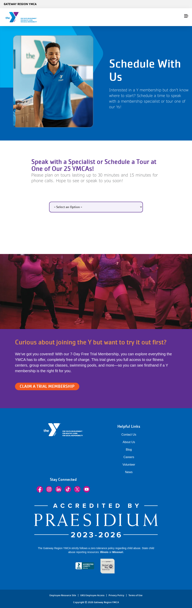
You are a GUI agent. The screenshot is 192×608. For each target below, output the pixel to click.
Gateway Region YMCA (20, 4)
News (129, 472)
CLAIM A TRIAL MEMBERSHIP (47, 386)
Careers (129, 457)
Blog (129, 449)
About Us (129, 442)
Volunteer (128, 464)
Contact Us (128, 434)
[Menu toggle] (186, 16)
